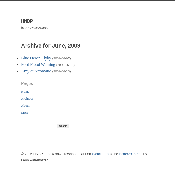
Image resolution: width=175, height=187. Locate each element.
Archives (27, 99)
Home (25, 92)
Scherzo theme (130, 154)
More (24, 113)
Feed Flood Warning (38, 64)
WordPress (100, 154)
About (25, 106)
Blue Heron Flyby (36, 58)
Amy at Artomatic (36, 71)
